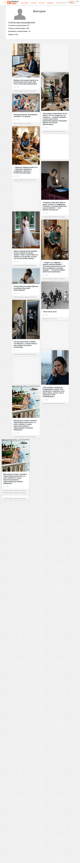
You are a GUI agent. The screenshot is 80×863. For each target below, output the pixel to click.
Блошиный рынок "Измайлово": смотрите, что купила (26, 115)
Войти (71, 2)
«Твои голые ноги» (50, 312)
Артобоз (45, 318)
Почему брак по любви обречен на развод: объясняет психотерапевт (26, 288)
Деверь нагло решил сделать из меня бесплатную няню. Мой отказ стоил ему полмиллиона (26, 82)
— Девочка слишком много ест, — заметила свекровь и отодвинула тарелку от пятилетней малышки (26, 170)
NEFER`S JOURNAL (18, 123)
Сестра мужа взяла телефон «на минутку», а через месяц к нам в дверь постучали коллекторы (25, 344)
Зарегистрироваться (62, 2)
